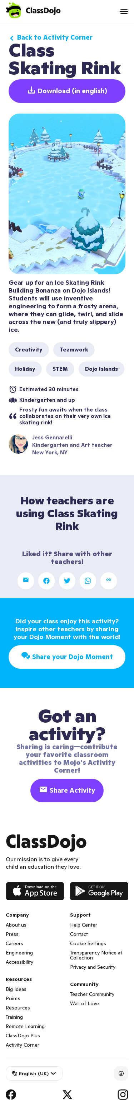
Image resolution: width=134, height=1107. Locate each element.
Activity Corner (22, 1045)
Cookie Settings (88, 943)
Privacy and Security (92, 967)
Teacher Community (92, 994)
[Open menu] (124, 11)
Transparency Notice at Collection (96, 955)
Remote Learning (25, 1026)
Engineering (19, 952)
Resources (18, 1007)
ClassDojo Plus (23, 1035)
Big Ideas (16, 989)
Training (14, 1017)
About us (16, 925)
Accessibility (19, 962)
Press (12, 934)
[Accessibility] (121, 1073)
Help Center (83, 925)
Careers (14, 943)
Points (13, 998)
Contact (79, 934)
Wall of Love (84, 1003)
